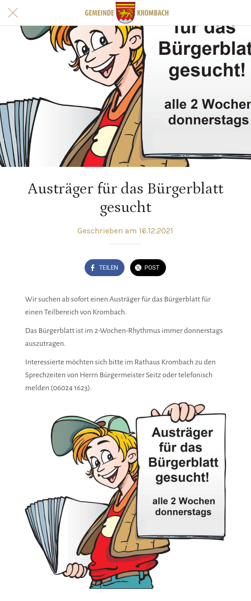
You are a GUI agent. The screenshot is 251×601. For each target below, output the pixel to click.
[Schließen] (13, 13)
